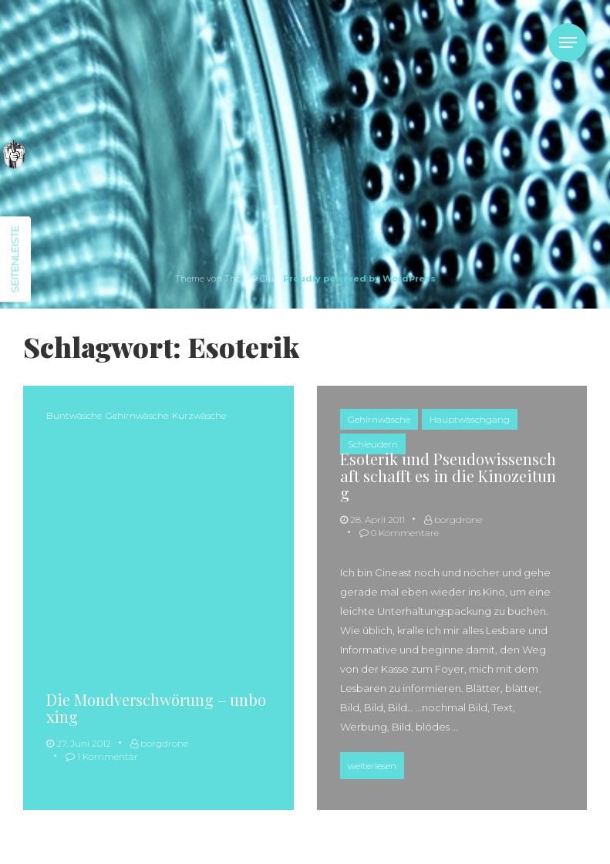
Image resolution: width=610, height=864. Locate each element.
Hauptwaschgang (470, 419)
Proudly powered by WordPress (359, 278)
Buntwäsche (74, 415)
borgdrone (159, 743)
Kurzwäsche (199, 415)
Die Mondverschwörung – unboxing (156, 708)
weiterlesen (376, 763)
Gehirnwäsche (137, 415)
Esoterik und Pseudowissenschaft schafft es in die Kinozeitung (448, 475)
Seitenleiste (14, 259)
